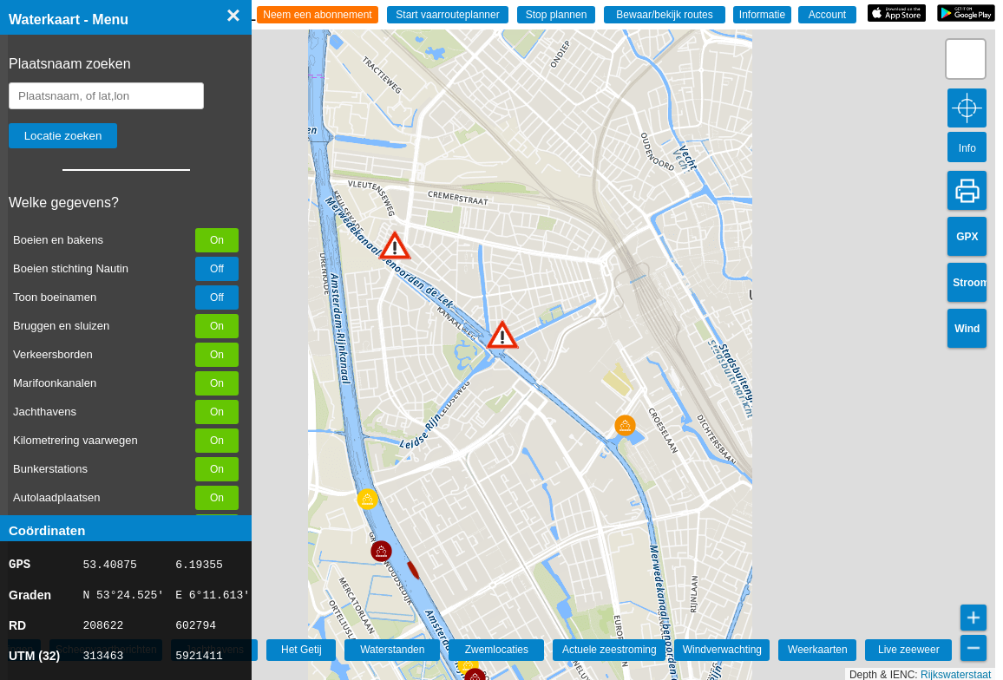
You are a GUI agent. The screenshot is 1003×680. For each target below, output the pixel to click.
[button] (502, 334)
